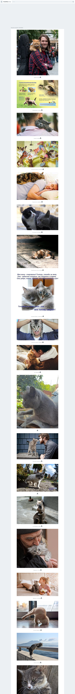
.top (7, 1)
